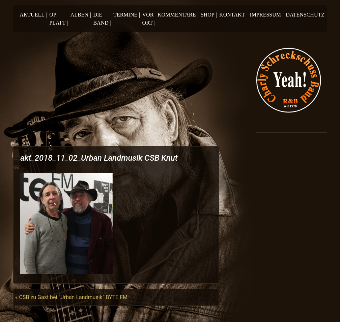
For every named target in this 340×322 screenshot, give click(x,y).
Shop (209, 15)
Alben (80, 15)
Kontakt (233, 15)
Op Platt (58, 19)
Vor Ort (148, 19)
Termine (126, 15)
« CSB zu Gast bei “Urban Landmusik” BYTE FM (71, 297)
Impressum (267, 15)
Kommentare (178, 15)
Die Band (102, 19)
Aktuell (33, 15)
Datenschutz (305, 15)
